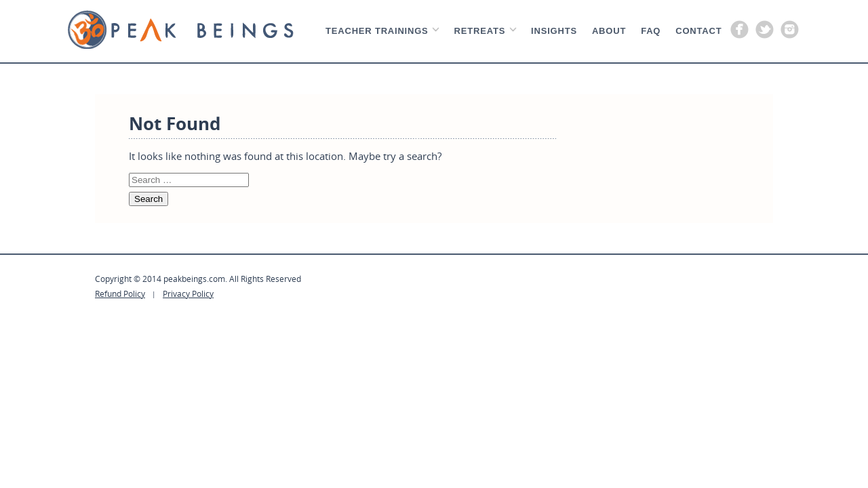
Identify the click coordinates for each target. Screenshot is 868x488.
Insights (554, 31)
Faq (650, 31)
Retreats (480, 31)
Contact (698, 31)
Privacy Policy (188, 293)
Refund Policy (120, 293)
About (609, 31)
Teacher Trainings (377, 31)
